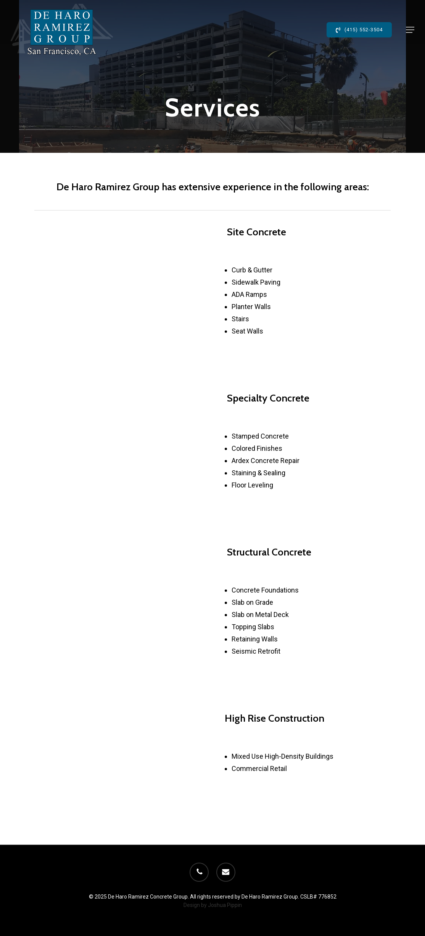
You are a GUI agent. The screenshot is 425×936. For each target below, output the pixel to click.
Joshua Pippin (225, 905)
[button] (410, 30)
